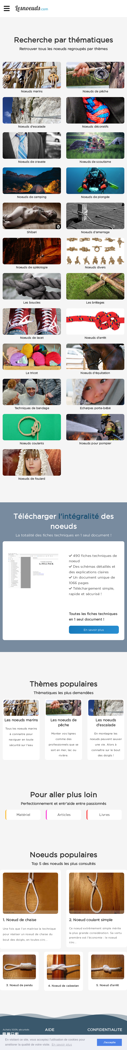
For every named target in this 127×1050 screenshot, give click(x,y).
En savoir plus (94, 629)
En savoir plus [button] (62, 1044)
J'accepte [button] (109, 1042)
